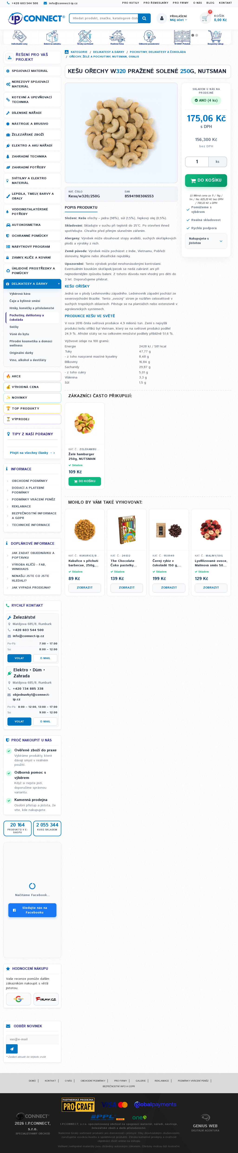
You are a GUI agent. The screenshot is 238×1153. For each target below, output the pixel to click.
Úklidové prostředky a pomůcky (33, 270)
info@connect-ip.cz (61, 3)
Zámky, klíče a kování (31, 257)
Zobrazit (85, 588)
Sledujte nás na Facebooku (30, 910)
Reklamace (21, 506)
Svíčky (14, 327)
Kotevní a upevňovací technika (32, 99)
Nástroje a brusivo (30, 124)
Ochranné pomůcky (30, 236)
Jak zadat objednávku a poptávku (33, 555)
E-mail (45, 658)
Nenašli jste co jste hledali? (30, 578)
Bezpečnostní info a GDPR (119, 1086)
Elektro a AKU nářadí (32, 145)
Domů (32, 1081)
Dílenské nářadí (26, 113)
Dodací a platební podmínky (28, 490)
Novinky (19, 397)
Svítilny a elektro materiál (29, 180)
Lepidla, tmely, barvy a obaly (33, 196)
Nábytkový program (31, 246)
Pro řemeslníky (155, 3)
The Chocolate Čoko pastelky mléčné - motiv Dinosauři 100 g (123, 563)
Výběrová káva (20, 294)
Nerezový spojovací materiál (30, 84)
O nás (197, 3)
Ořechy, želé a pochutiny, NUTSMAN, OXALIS (104, 57)
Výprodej (20, 419)
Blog (210, 3)
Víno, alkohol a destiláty (28, 360)
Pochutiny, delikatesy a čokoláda (158, 52)
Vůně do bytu (19, 334)
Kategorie (79, 52)
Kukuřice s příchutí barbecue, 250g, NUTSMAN (83, 563)
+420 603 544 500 (22, 3)
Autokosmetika (26, 225)
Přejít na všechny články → (31, 453)
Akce (16, 376)
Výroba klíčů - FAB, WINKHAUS (29, 566)
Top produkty (25, 408)
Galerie (141, 1081)
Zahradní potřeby (29, 167)
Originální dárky (21, 353)
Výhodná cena (25, 387)
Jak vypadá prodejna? (31, 587)
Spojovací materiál (30, 71)
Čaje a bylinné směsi (25, 301)
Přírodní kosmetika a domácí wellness (31, 343)
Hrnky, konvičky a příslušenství (32, 308)
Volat (19, 658)
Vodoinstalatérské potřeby (30, 211)
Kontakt (225, 3)
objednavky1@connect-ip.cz (31, 697)
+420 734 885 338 (28, 688)
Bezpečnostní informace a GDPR (34, 515)
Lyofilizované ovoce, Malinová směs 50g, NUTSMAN (211, 563)
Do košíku (84, 481)
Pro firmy (181, 3)
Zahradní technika (29, 156)
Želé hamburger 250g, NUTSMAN (81, 456)
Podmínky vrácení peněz (33, 499)
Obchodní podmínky (29, 481)
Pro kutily (130, 3)
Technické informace (31, 525)
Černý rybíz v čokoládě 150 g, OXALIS (165, 563)
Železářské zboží (28, 134)
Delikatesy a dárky (108, 52)
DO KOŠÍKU (206, 180)
